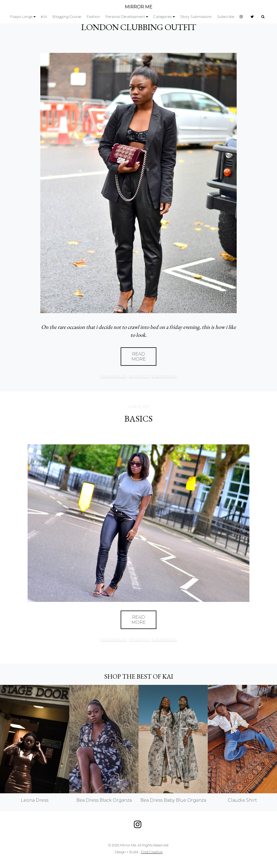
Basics (138, 418)
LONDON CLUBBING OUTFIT (138, 27)
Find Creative (152, 852)
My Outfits (139, 376)
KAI (44, 17)
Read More (138, 356)
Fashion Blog (113, 376)
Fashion (93, 17)
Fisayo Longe (21, 17)
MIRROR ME (138, 6)
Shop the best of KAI (138, 676)
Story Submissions (196, 17)
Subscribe (226, 17)
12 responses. (164, 376)
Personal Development (125, 17)
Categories (162, 17)
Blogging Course (66, 17)
